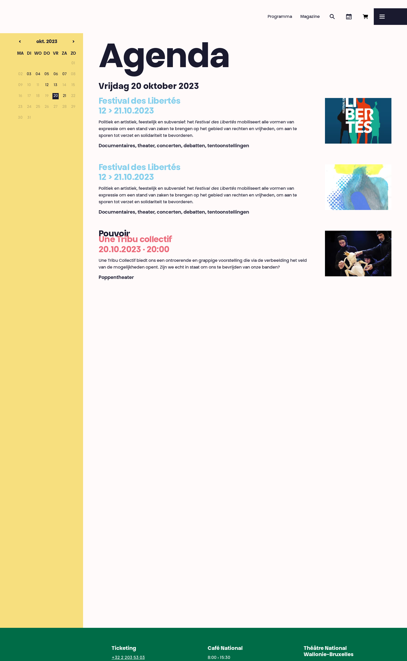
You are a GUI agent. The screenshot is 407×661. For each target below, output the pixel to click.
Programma (280, 17)
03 (29, 74)
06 (55, 74)
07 (64, 74)
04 (38, 74)
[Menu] (390, 16)
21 (64, 96)
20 (55, 96)
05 (46, 74)
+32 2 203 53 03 (128, 658)
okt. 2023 (37, 42)
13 (55, 85)
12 (47, 85)
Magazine (310, 17)
